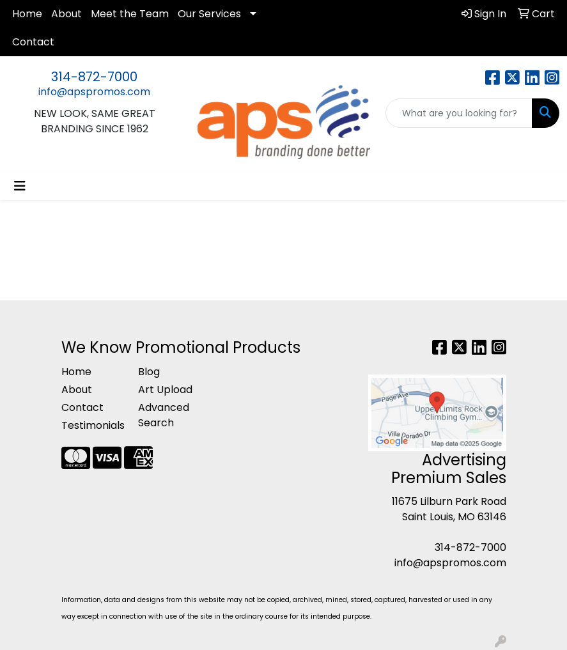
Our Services (209, 13)
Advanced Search (163, 415)
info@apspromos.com (94, 91)
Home (27, 13)
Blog (149, 371)
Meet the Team (130, 13)
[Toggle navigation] (19, 186)
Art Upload (165, 389)
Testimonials (92, 425)
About (66, 13)
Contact (33, 42)
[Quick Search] (458, 113)
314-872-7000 (94, 77)
